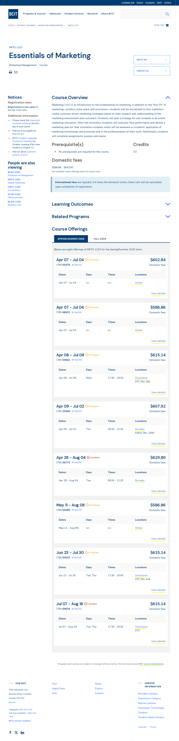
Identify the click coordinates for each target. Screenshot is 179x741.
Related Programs (70, 216)
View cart (159, 25)
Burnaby (140, 429)
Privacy (153, 727)
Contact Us (143, 71)
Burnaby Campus (148, 693)
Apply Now (58, 688)
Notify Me (142, 60)
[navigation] (16, 14)
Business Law (14, 203)
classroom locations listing (26, 122)
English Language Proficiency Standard (24, 140)
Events (99, 688)
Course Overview (70, 97)
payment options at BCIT (24, 153)
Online (139, 282)
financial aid (17, 133)
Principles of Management (20, 174)
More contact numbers (20, 720)
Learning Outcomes (72, 204)
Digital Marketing (16, 181)
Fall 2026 (100, 238)
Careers (99, 693)
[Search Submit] (167, 14)
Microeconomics (15, 196)
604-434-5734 (25, 709)
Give (54, 693)
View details (158, 293)
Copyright (142, 727)
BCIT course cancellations (151, 663)
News (98, 683)
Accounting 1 (14, 188)
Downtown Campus (149, 698)
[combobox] (146, 14)
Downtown (141, 378)
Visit (54, 683)
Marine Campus (147, 703)
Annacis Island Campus (151, 717)
